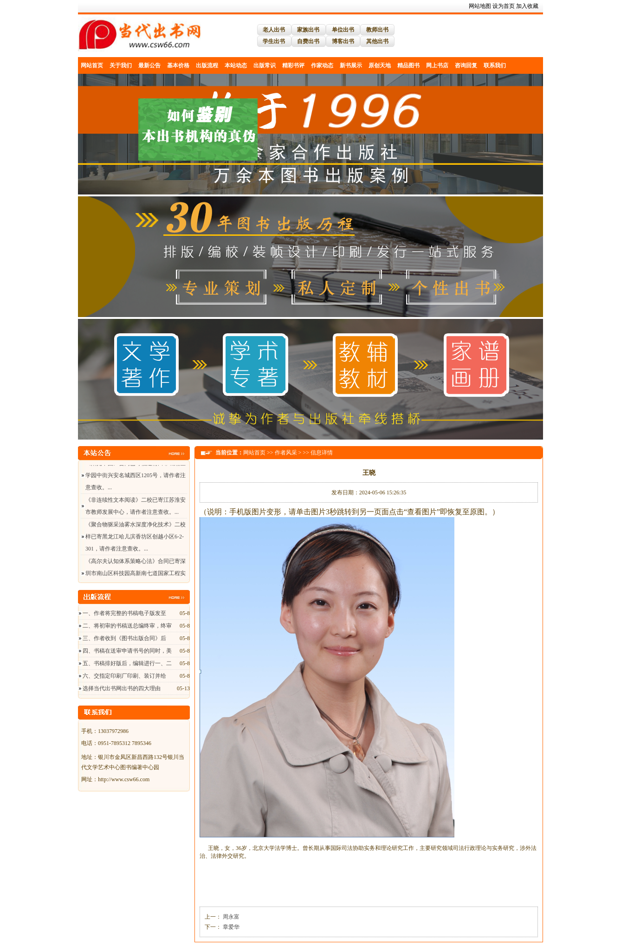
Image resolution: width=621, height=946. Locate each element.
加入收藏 (527, 6)
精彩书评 (293, 65)
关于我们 (121, 65)
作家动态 (322, 65)
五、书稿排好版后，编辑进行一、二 (127, 663)
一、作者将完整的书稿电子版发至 (124, 613)
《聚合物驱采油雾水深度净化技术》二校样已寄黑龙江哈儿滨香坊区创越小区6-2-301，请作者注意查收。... (135, 538)
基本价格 (178, 65)
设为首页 (503, 6)
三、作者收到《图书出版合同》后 (124, 638)
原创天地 (380, 65)
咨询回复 (466, 65)
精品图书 (408, 65)
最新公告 (149, 65)
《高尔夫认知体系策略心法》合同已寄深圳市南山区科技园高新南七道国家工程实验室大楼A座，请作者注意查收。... (135, 574)
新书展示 (351, 65)
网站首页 (92, 65)
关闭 (259, 161)
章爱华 (230, 927)
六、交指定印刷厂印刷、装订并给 (124, 676)
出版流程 (207, 65)
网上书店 (437, 65)
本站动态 (236, 65)
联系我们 (495, 65)
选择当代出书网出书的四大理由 (122, 688)
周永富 (230, 917)
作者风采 (286, 452)
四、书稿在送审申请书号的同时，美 (127, 651)
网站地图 (480, 6)
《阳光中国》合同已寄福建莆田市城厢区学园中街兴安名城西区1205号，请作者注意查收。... (135, 476)
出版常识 (264, 65)
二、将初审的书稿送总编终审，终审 (127, 625)
